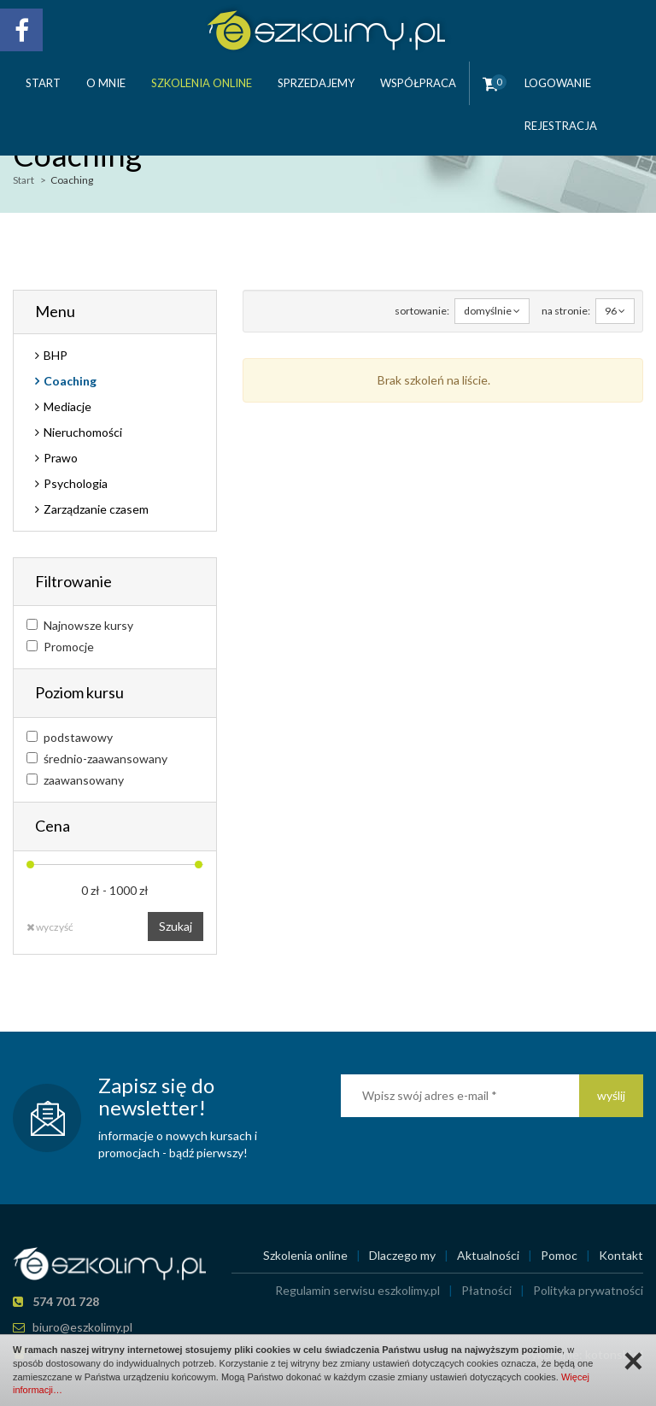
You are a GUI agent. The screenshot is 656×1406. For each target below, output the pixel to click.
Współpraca (418, 83)
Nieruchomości (83, 432)
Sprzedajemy (316, 83)
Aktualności (488, 1255)
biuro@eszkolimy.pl (82, 1327)
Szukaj (175, 926)
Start (43, 83)
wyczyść (49, 927)
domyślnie (492, 310)
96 (615, 310)
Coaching (70, 381)
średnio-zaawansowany (96, 758)
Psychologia (76, 483)
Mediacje (67, 406)
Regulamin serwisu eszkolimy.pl (357, 1290)
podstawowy (69, 737)
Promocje (60, 646)
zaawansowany (75, 780)
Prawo (61, 457)
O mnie (106, 83)
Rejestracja (560, 125)
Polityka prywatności (588, 1290)
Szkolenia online (201, 83)
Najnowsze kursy (79, 625)
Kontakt (621, 1255)
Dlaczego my (402, 1255)
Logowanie (557, 83)
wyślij (611, 1095)
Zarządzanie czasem (96, 509)
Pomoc (559, 1255)
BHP (55, 355)
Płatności (486, 1290)
